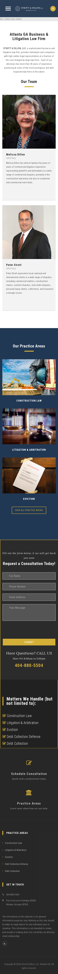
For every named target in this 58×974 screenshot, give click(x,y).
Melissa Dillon (15, 154)
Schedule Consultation (29, 774)
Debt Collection (12, 871)
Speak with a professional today (29, 778)
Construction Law (29, 400)
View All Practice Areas (29, 510)
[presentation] (25, 630)
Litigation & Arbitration (29, 449)
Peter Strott (13, 265)
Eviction (29, 498)
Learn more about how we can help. (29, 808)
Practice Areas (29, 803)
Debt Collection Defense (16, 864)
